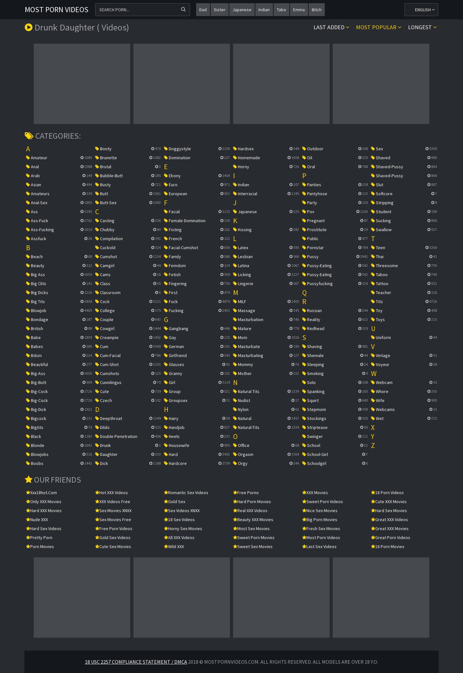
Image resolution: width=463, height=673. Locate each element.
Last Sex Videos (319, 546)
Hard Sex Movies (389, 510)
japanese (241, 10)
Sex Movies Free (113, 519)
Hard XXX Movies (44, 510)
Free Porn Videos (113, 528)
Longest (422, 27)
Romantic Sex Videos (186, 492)
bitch (317, 10)
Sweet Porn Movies (254, 537)
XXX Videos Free (112, 501)
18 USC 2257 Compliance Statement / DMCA (136, 662)
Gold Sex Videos (113, 537)
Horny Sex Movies (183, 528)
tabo (281, 10)
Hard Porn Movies (252, 501)
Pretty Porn (39, 537)
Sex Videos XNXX (182, 510)
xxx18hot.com (41, 492)
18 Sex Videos (179, 519)
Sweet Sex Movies (253, 546)
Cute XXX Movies (389, 501)
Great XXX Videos (389, 519)
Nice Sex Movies (320, 510)
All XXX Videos (179, 537)
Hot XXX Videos (111, 492)
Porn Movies (40, 546)
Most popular (379, 27)
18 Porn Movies (387, 546)
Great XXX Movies (390, 528)
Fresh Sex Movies (321, 528)
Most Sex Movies (251, 528)
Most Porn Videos (56, 9)
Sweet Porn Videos (322, 501)
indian (264, 10)
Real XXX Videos (250, 510)
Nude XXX (37, 519)
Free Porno (246, 492)
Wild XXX (174, 546)
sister (219, 10)
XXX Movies (315, 492)
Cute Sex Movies (113, 546)
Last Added (331, 27)
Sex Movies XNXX (113, 510)
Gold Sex (174, 501)
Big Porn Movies (319, 519)
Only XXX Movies (43, 501)
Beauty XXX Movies (253, 519)
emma (299, 10)
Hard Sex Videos (43, 528)
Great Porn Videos (390, 537)
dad (203, 10)
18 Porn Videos (387, 492)
